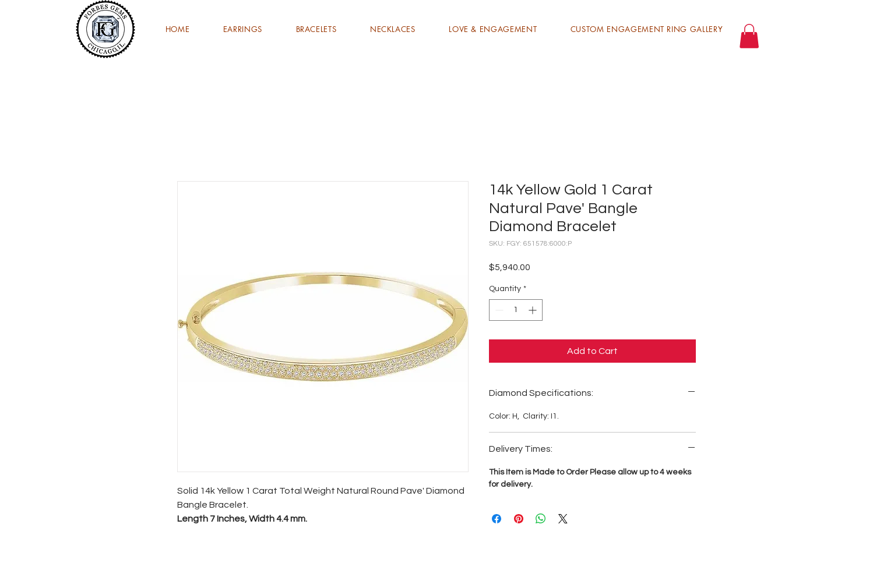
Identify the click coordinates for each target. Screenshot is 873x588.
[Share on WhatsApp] (541, 519)
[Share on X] (563, 519)
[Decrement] (498, 310)
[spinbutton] (515, 310)
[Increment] (533, 310)
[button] (243, 29)
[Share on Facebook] (497, 519)
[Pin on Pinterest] (519, 519)
